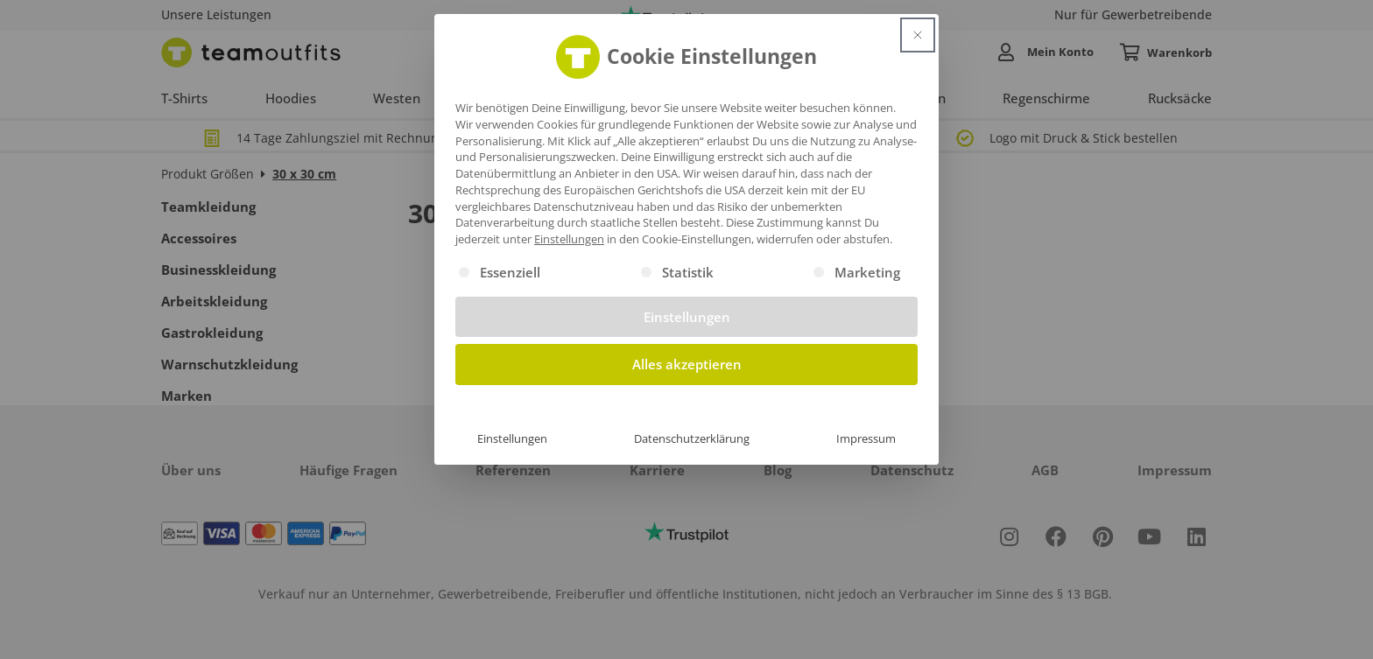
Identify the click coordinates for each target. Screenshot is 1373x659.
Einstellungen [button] (569, 239)
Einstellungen (512, 438)
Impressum (866, 438)
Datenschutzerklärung (692, 438)
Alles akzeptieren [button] (687, 364)
